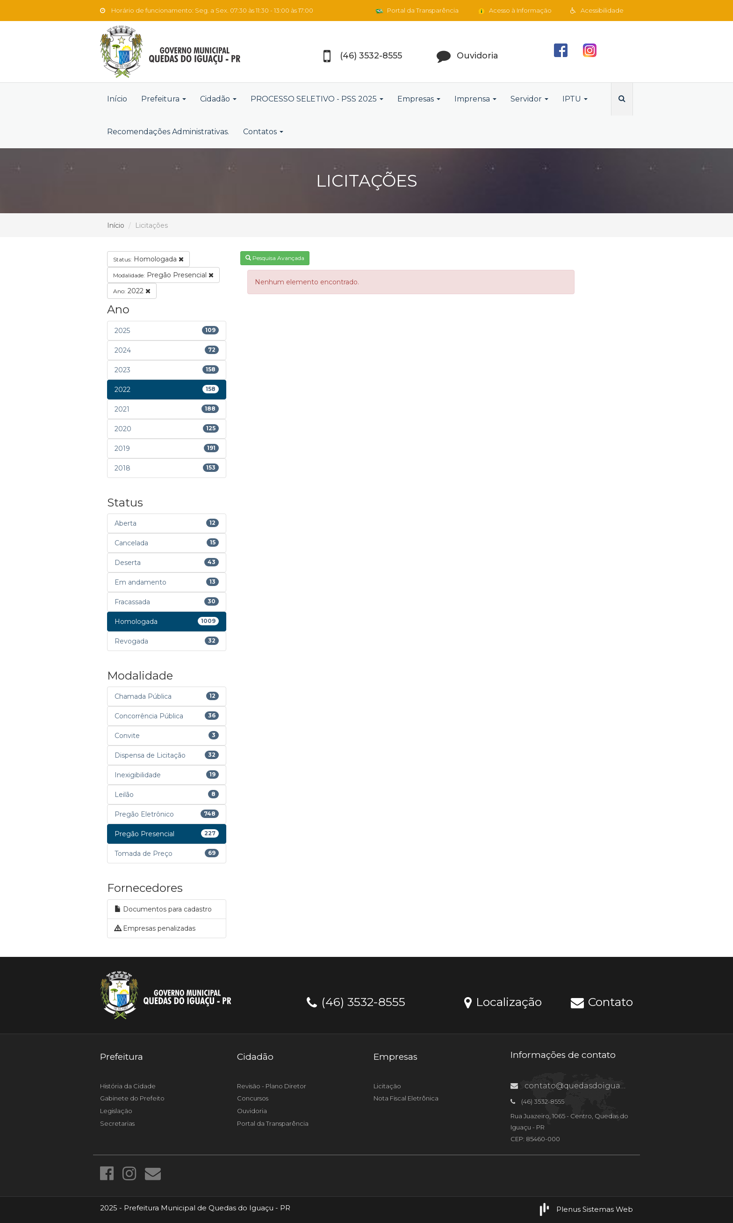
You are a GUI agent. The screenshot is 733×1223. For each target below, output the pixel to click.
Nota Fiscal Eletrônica (406, 1098)
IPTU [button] (575, 98)
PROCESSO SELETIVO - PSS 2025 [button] (317, 98)
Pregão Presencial (163, 275)
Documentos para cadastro (163, 909)
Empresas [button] (418, 98)
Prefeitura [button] (163, 98)
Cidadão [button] (218, 98)
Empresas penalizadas (155, 928)
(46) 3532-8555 (356, 1001)
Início (117, 98)
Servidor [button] (529, 98)
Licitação (387, 1086)
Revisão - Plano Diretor (271, 1086)
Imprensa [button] (475, 98)
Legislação (116, 1110)
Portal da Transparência (417, 10)
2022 (132, 291)
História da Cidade (128, 1086)
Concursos (252, 1098)
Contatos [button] (263, 131)
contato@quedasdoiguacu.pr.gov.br (588, 1085)
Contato (602, 1001)
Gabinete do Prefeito (132, 1098)
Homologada (148, 259)
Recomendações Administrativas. (168, 131)
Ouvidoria (252, 1110)
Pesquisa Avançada (274, 257)
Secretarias (117, 1123)
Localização (503, 1001)
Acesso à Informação (514, 10)
